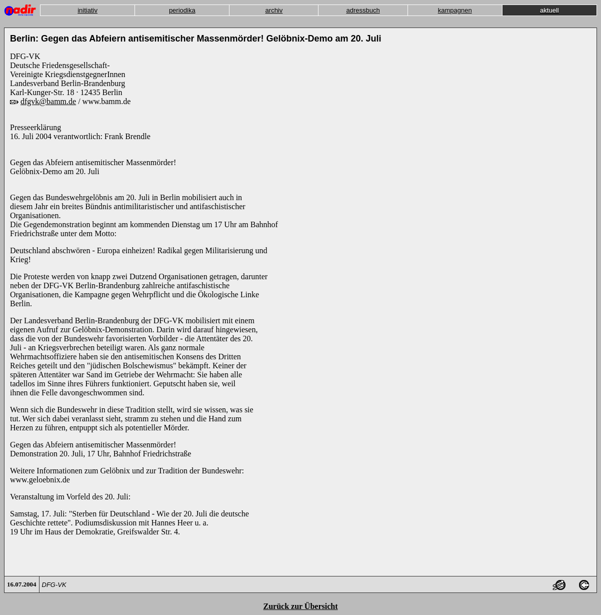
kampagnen (455, 10)
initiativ (88, 10)
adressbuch (363, 10)
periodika (182, 10)
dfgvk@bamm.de (48, 101)
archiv (274, 10)
